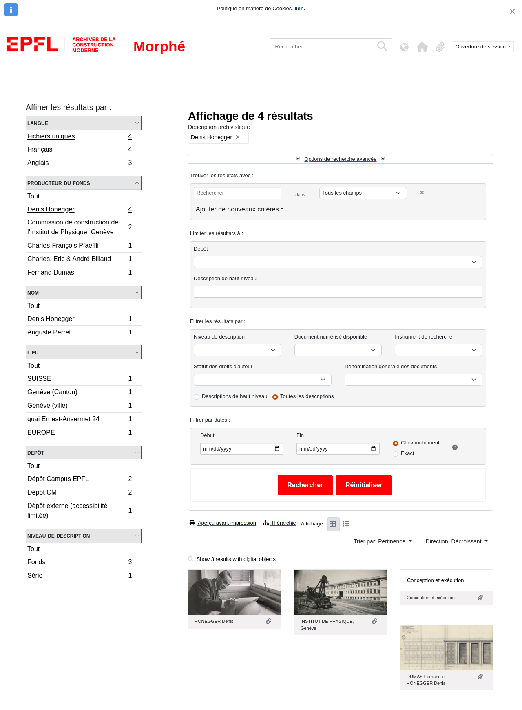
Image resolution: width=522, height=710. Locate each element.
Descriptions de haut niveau (234, 396)
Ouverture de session (481, 47)
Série (79, 576)
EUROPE (79, 433)
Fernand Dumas (79, 273)
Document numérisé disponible (330, 337)
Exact (407, 453)
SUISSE (79, 380)
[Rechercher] (321, 46)
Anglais (79, 163)
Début (207, 435)
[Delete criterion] (422, 193)
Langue (37, 123)
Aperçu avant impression (223, 523)
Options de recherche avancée (340, 159)
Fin (300, 435)
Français (79, 150)
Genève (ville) (79, 407)
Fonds (79, 563)
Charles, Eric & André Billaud (79, 260)
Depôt (35, 452)
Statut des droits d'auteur (223, 366)
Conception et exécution (435, 580)
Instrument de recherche (423, 337)
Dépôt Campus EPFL (79, 480)
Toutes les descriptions (307, 396)
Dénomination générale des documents (391, 366)
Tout (33, 196)
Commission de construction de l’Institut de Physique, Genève (79, 227)
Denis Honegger (79, 210)
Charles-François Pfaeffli (79, 247)
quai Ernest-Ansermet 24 (79, 420)
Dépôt (201, 249)
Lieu (32, 352)
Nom (33, 292)
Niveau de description (58, 535)
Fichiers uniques (79, 137)
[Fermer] (512, 11)
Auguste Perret (79, 333)
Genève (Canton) (79, 393)
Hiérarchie (279, 523)
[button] (422, 47)
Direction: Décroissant (454, 541)
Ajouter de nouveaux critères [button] (237, 209)
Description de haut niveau (225, 278)
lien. (299, 8)
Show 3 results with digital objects (232, 559)
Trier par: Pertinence (380, 541)
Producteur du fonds (58, 183)
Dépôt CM (79, 493)
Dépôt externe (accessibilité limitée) (79, 510)
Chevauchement (420, 443)
